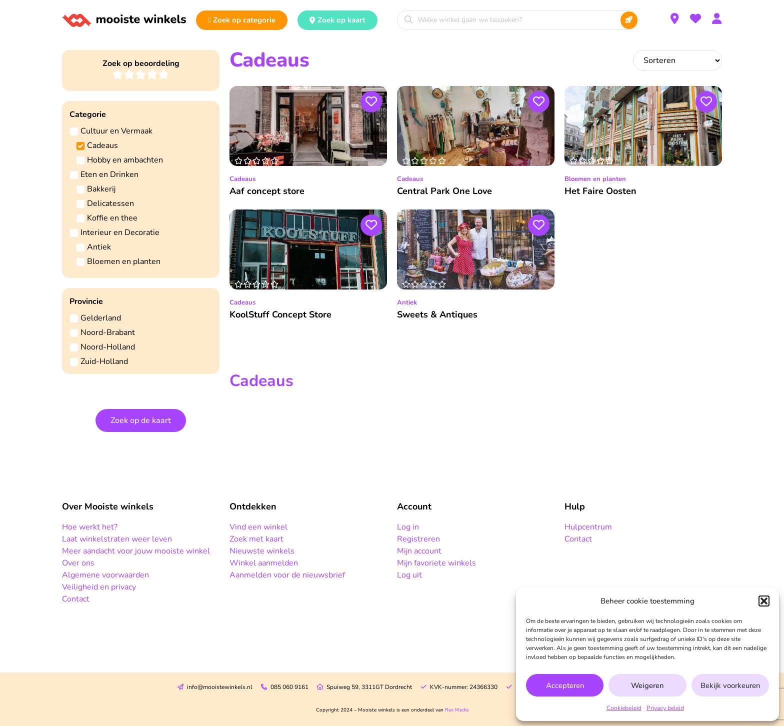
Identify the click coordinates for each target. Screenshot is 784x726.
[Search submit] (629, 20)
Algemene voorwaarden (105, 575)
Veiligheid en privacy (99, 587)
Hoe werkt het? (90, 527)
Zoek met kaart (257, 539)
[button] (764, 601)
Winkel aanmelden (264, 563)
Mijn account (419, 551)
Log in (408, 527)
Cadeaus (243, 179)
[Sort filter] (677, 60)
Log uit (409, 575)
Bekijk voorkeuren (730, 685)
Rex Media (456, 710)
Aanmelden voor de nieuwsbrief (287, 575)
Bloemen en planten (595, 179)
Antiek (407, 302)
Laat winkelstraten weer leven (117, 539)
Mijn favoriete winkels (436, 563)
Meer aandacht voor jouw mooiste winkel (136, 551)
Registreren (418, 539)
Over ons (78, 563)
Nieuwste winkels (262, 551)
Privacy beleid (665, 708)
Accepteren (565, 685)
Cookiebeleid (624, 708)
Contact (76, 599)
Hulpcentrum (588, 527)
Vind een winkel (259, 527)
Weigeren (647, 685)
